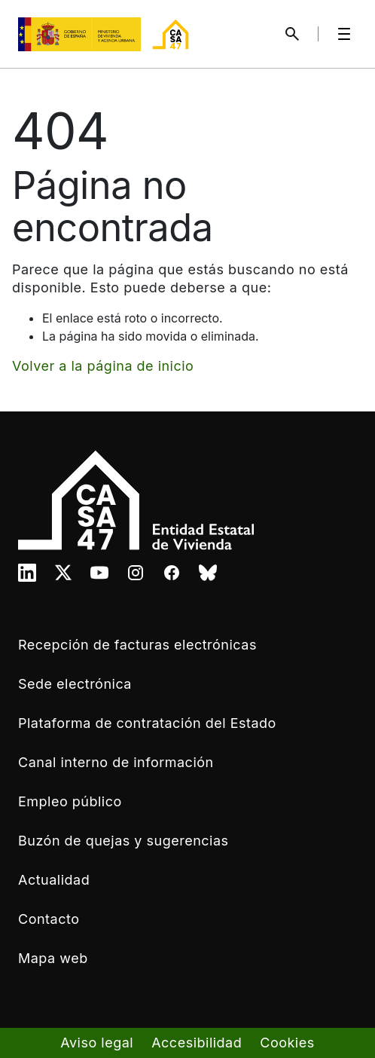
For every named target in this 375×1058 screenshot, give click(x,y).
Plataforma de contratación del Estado (147, 723)
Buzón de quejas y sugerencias (123, 841)
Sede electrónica (75, 684)
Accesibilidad (196, 1042)
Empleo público (70, 801)
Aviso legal (96, 1042)
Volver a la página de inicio (103, 366)
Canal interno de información (116, 762)
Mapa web (53, 958)
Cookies (287, 1042)
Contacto (48, 919)
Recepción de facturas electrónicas (137, 645)
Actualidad (54, 880)
